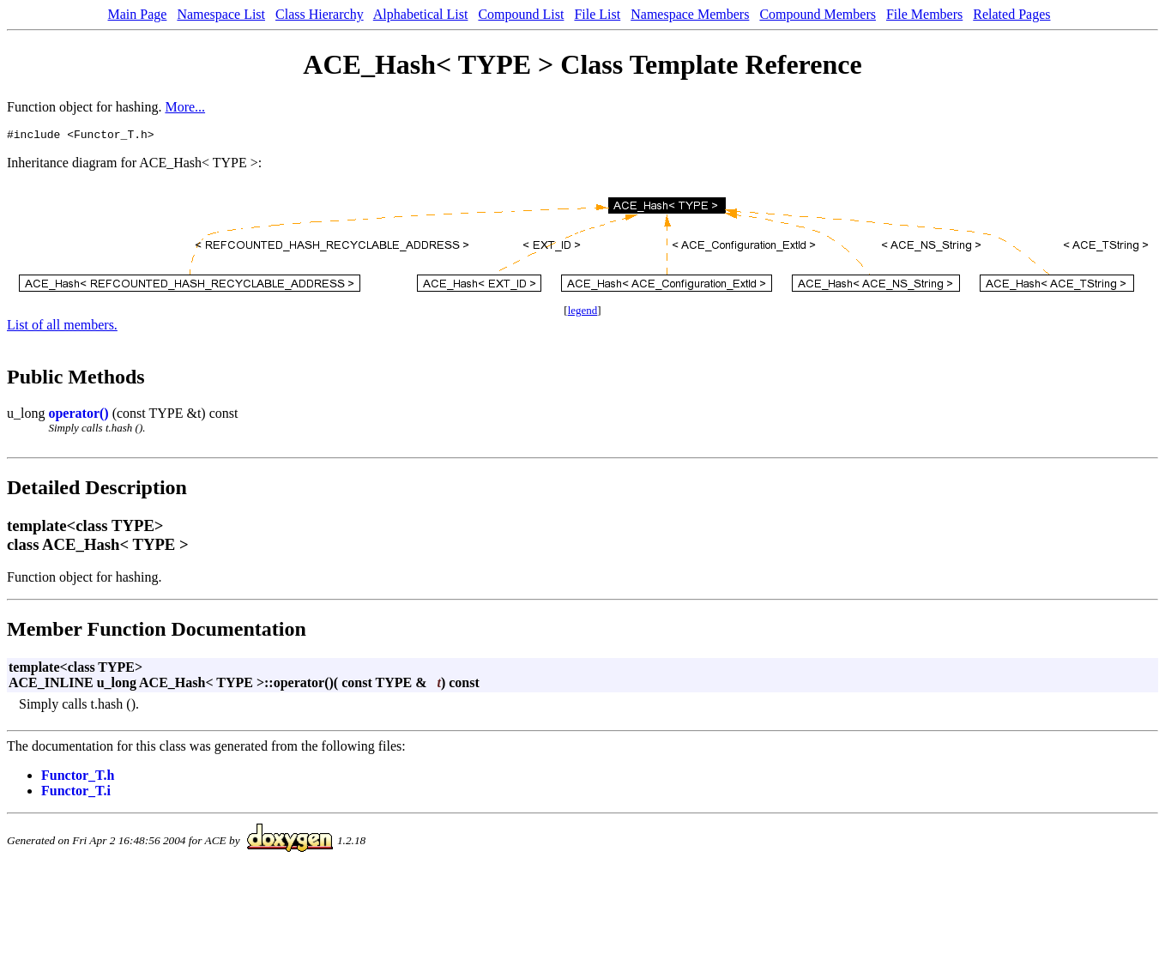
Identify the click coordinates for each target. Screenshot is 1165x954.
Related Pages (1011, 14)
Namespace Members (690, 14)
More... (185, 107)
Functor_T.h (77, 777)
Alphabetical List (420, 14)
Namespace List (221, 14)
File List (597, 14)
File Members (924, 14)
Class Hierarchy (319, 14)
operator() (78, 415)
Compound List (521, 14)
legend (583, 312)
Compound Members (817, 14)
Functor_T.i (76, 793)
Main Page (137, 14)
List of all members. (62, 327)
